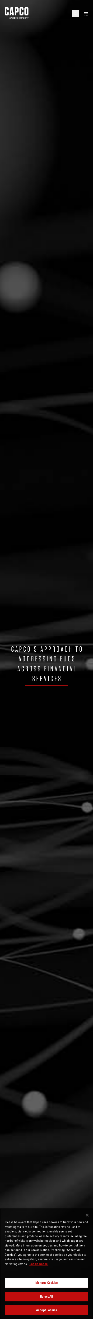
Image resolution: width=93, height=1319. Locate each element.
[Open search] (75, 13)
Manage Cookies (46, 1283)
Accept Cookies (46, 1310)
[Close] (87, 1215)
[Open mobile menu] (86, 13)
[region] (46, 1263)
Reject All (46, 1296)
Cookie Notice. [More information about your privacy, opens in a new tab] (38, 1264)
